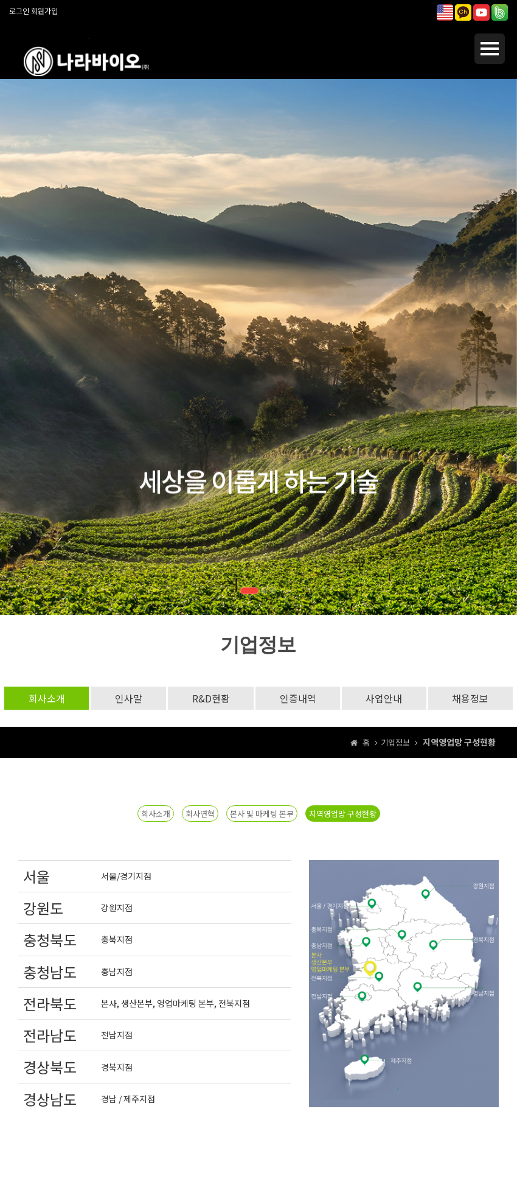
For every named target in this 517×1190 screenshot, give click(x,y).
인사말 (127, 698)
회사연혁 (200, 813)
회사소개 (45, 698)
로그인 (19, 10)
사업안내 (385, 698)
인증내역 (298, 698)
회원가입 (44, 10)
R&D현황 (210, 698)
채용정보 (472, 698)
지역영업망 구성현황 (342, 813)
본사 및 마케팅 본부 (262, 813)
